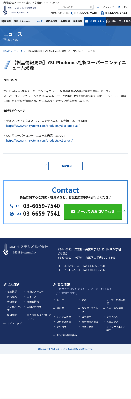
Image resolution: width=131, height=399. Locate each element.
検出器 (60, 308)
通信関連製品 (64, 321)
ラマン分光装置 (114, 308)
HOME (6, 51)
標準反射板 (88, 326)
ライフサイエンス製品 (116, 328)
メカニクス (112, 321)
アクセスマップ (14, 308)
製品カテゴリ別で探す (72, 288)
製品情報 (6, 21)
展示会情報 (51, 21)
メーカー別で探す (101, 288)
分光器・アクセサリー (91, 310)
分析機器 (86, 316)
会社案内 (65, 21)
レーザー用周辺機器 (116, 301)
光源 (84, 300)
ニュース (38, 21)
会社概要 (12, 301)
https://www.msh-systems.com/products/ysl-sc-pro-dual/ (42, 126)
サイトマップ (107, 7)
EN (126, 7)
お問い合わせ (97, 21)
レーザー (61, 300)
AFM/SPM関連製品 (67, 335)
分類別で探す (67, 293)
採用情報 (77, 21)
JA (118, 7)
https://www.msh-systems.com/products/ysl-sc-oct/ (39, 140)
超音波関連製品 (90, 321)
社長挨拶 (12, 291)
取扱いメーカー (22, 21)
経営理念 (12, 296)
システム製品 (64, 316)
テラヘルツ (112, 316)
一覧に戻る (65, 166)
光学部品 (61, 326)
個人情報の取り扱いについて (39, 316)
